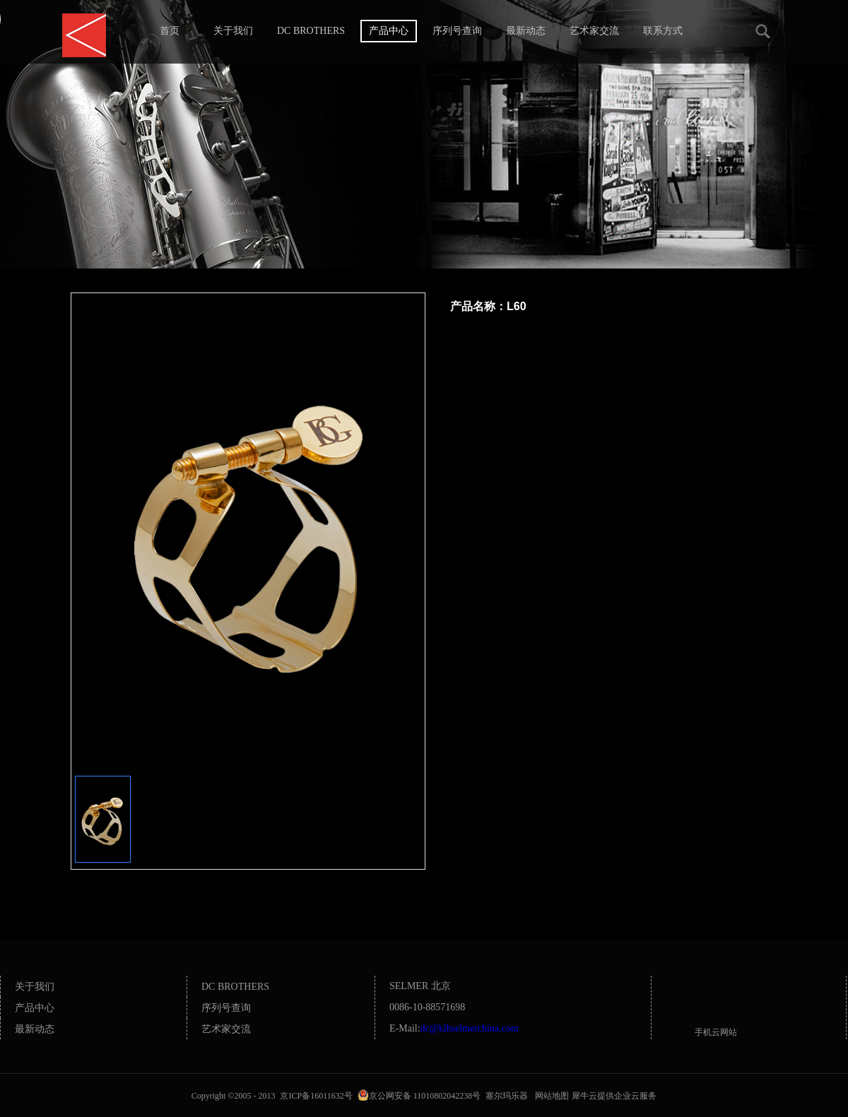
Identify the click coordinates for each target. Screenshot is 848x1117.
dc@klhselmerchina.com (469, 1028)
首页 (169, 30)
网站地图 (550, 1096)
